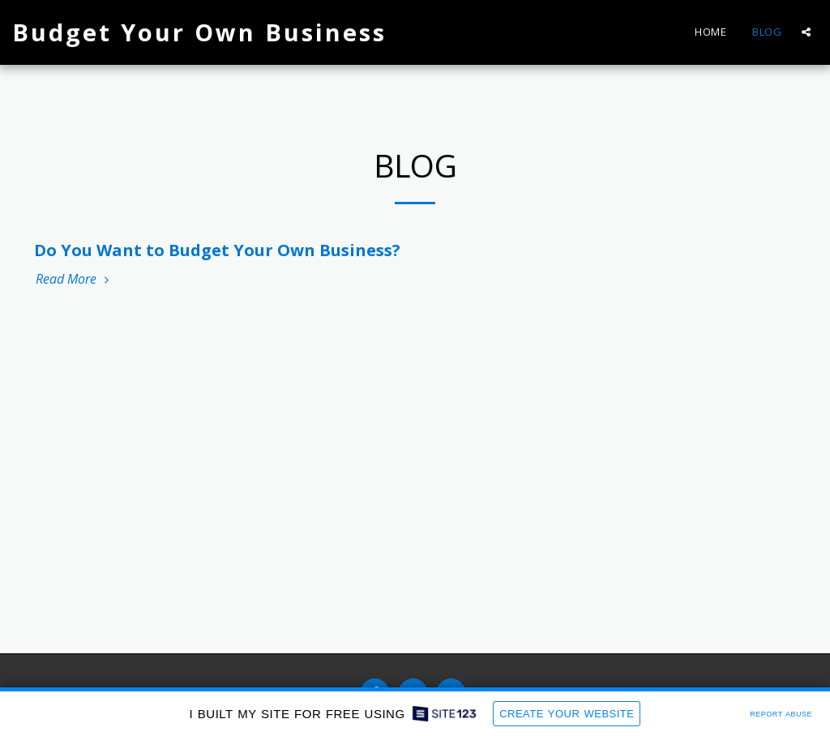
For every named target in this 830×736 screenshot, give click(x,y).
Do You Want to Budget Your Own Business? (217, 250)
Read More (74, 279)
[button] (806, 32)
